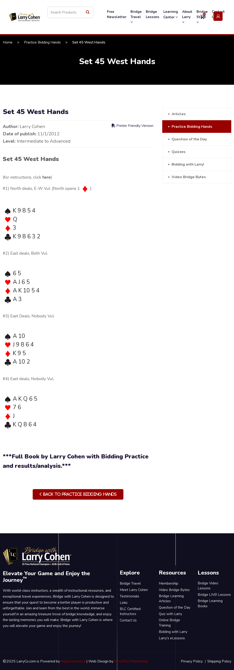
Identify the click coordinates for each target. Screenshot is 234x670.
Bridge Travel (136, 16)
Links (124, 602)
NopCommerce (73, 661)
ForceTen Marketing (131, 661)
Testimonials (129, 596)
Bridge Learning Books (210, 603)
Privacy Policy (192, 661)
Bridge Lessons (152, 14)
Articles (179, 114)
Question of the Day (189, 139)
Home (8, 42)
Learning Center (170, 14)
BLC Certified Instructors (130, 611)
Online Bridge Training (169, 623)
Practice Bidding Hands (42, 42)
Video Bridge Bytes (189, 177)
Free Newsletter (116, 14)
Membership (168, 583)
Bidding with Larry (173, 631)
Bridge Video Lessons (208, 586)
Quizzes (179, 151)
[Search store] (70, 12)
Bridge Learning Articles (171, 599)
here (46, 177)
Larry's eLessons (172, 638)
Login (218, 16)
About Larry (187, 16)
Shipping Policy (219, 661)
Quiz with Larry (170, 614)
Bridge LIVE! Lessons (214, 594)
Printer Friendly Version (132, 125)
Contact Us (128, 620)
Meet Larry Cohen (134, 590)
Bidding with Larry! (188, 164)
